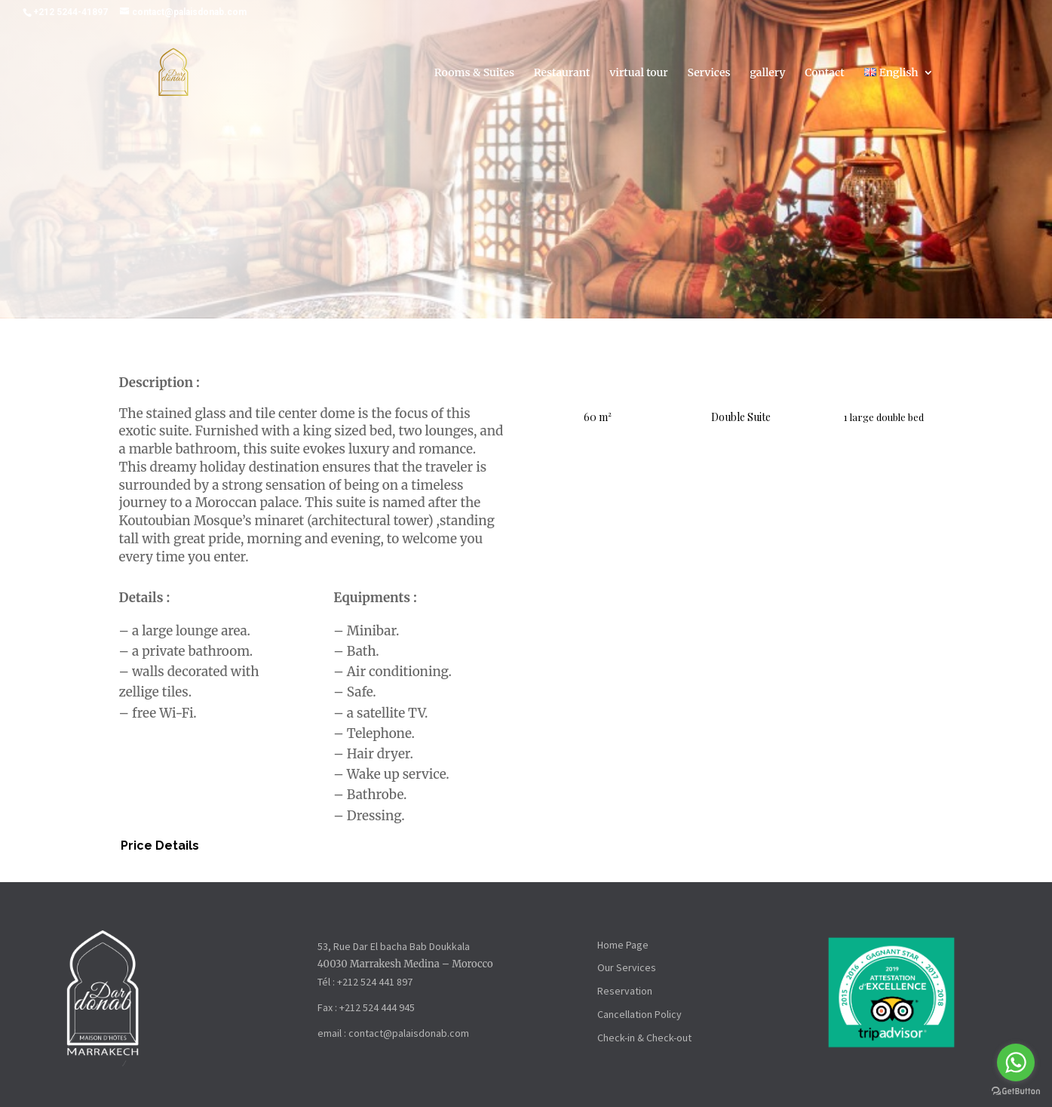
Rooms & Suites (474, 75)
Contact (824, 75)
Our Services (626, 969)
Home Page (623, 945)
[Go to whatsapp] (1016, 1062)
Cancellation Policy (639, 1015)
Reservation (624, 992)
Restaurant (562, 75)
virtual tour (638, 75)
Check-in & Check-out (644, 1039)
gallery (767, 75)
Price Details (160, 847)
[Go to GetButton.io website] (1016, 1091)
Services (709, 75)
